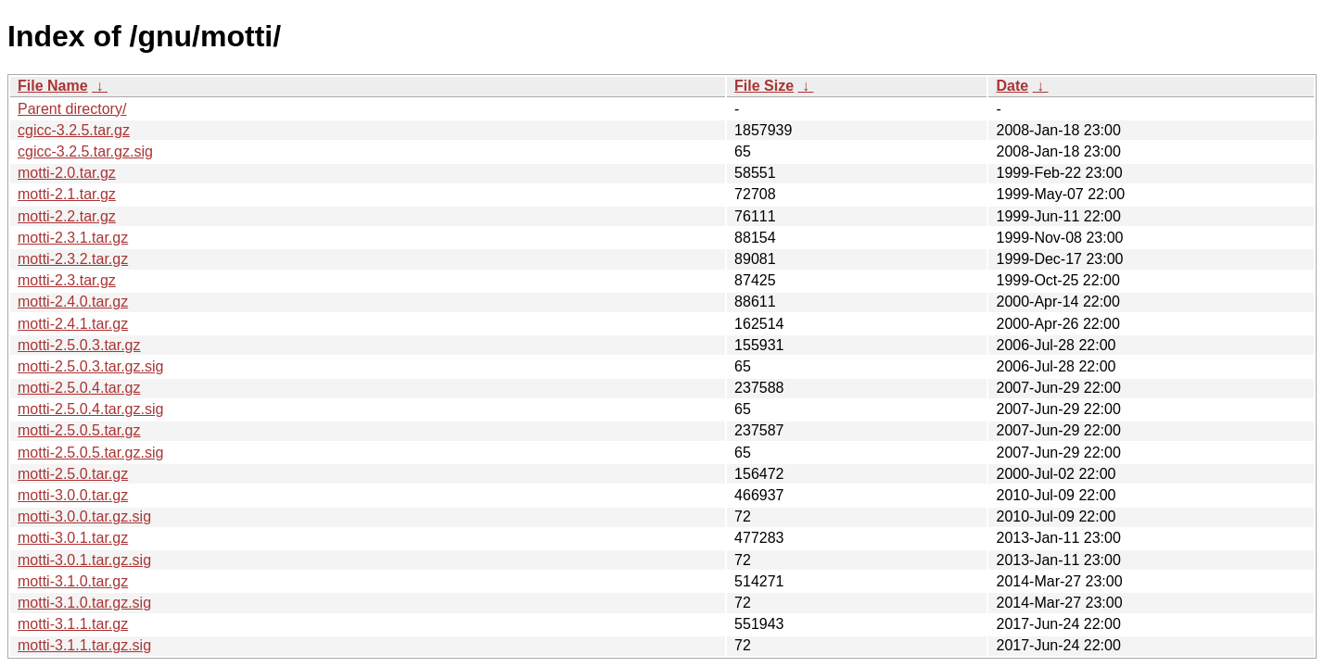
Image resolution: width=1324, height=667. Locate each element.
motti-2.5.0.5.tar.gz (79, 430)
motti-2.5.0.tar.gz (73, 474)
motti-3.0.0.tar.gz (73, 495)
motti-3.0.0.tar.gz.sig (84, 516)
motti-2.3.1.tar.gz (73, 237)
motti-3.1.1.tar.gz (73, 624)
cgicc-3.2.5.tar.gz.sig (85, 151)
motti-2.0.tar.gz (67, 173)
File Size (764, 86)
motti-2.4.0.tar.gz (73, 301)
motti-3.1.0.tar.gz (73, 581)
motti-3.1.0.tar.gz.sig (84, 602)
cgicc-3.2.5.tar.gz (74, 130)
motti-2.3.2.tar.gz (73, 259)
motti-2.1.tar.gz (67, 194)
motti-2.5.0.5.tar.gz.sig (90, 452)
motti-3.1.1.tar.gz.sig (84, 645)
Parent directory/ (72, 109)
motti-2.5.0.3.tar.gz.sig (90, 366)
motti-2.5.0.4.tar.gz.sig (90, 409)
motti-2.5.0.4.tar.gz (79, 388)
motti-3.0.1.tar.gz (73, 538)
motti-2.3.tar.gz (67, 280)
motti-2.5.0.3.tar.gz (79, 345)
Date (1012, 86)
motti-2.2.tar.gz (67, 216)
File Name (53, 86)
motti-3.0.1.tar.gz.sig (84, 560)
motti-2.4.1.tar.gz (73, 324)
